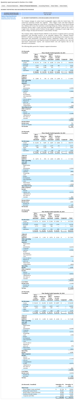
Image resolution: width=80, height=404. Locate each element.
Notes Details (63, 6)
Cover (3, 6)
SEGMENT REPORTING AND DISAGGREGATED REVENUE (8, 18)
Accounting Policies (44, 6)
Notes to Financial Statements (28, 6)
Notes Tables (54, 6)
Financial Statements (12, 6)
